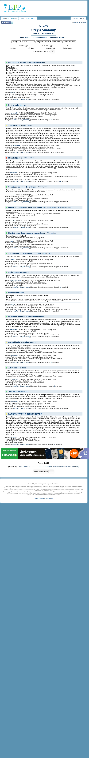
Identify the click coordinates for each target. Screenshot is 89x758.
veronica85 (14, 113)
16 (41, 466)
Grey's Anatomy (43, 30)
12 (33, 466)
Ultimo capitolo (27, 125)
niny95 (12, 92)
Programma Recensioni (58, 37)
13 (35, 466)
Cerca (22, 18)
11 (31, 466)
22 (53, 466)
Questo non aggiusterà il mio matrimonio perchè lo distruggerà (34, 207)
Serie (36, 33)
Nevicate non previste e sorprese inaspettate (26, 62)
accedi (82, 18)
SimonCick (13, 437)
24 (58, 466)
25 (60, 466)
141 (60, 181)
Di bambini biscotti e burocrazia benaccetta (26, 317)
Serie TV (43, 26)
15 (39, 466)
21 (52, 466)
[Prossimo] (75, 466)
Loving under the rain (17, 105)
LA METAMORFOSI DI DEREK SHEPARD (25, 414)
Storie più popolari (39, 37)
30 (70, 466)
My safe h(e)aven (15, 158)
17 (43, 466)
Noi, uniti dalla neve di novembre (22, 342)
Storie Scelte (24, 37)
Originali (14, 18)
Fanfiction (5, 18)
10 (29, 466)
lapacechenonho (15, 280)
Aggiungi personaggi (79, 22)
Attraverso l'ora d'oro (17, 368)
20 (49, 466)
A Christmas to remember (19, 272)
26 (62, 466)
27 (64, 466)
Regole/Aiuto (30, 18)
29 (68, 466)
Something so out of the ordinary (22, 187)
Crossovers (48, 33)
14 (37, 466)
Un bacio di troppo (16, 293)
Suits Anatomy (14, 125)
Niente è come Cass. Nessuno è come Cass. (26, 233)
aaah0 (12, 195)
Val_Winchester (15, 145)
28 (66, 466)
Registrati (75, 18)
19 (47, 466)
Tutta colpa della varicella (18, 392)
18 (45, 466)
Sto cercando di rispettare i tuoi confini (24, 253)
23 (56, 466)
